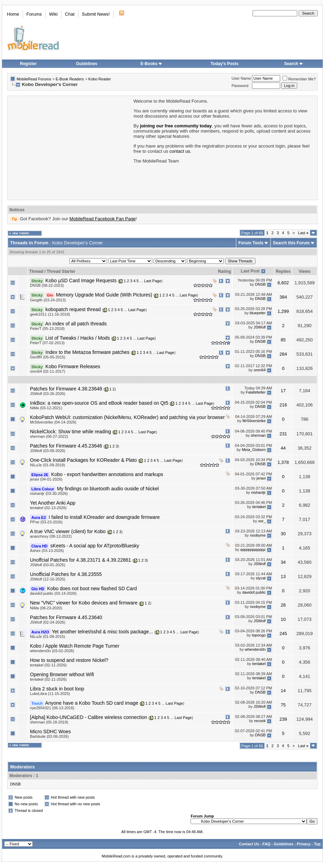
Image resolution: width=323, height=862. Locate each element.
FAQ (266, 844)
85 (283, 339)
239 (283, 719)
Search (293, 63)
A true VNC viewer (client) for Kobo (68, 531)
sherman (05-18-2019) (49, 722)
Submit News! (96, 14)
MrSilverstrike (254, 421)
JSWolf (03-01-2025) (47, 565)
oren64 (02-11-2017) (47, 371)
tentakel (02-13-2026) (48, 508)
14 (283, 690)
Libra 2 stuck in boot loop (57, 688)
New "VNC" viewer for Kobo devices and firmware (84, 603)
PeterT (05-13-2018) (47, 328)
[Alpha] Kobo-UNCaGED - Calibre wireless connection (88, 717)
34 (283, 562)
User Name (241, 78)
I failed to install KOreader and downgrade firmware (104, 517)
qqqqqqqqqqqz (253, 549)
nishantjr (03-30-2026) (49, 493)
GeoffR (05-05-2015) (47, 357)
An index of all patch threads (76, 323)
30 (283, 533)
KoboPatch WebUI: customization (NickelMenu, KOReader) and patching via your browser (127, 417)
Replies (283, 271)
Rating (224, 271)
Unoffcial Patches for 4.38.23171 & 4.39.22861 (80, 560)
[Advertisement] (70, 147)
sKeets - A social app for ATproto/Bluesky (94, 545)
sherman (258, 435)
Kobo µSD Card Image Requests (80, 280)
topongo (259, 635)
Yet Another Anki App (52, 503)
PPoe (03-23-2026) (46, 522)
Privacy (303, 844)
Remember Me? (299, 79)
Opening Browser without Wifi (62, 674)
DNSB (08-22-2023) (47, 285)
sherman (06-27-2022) (49, 436)
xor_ (262, 521)
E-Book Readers (70, 79)
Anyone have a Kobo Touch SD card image (91, 703)
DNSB (260, 284)
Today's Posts (224, 63)
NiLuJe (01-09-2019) (47, 465)
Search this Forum (291, 242)
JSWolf (260, 327)
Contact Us (249, 844)
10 (283, 619)
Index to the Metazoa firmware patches (87, 352)
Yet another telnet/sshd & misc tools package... (102, 631)
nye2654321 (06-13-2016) (52, 708)
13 (283, 576)
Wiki (53, 14)
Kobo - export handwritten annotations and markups (107, 474)
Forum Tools (250, 242)
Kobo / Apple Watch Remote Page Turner (74, 646)
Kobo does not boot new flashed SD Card (92, 588)
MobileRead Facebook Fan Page (102, 218)
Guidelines (86, 63)
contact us (179, 151)
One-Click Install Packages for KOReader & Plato (83, 460)
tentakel (259, 507)
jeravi (261, 478)
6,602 (283, 282)
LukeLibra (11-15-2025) (50, 693)
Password (240, 86)
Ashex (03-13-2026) (47, 550)
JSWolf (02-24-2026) (47, 622)
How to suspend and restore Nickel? (69, 660)
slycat (261, 578)
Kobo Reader (100, 79)
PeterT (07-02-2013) (47, 343)
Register (28, 63)
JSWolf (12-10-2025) (47, 579)
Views (304, 271)
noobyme (258, 535)
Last (303, 233)
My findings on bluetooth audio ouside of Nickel (108, 488)
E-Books (151, 63)
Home (13, 14)
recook (260, 721)
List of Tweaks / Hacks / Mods (77, 338)
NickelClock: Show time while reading (70, 431)
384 (283, 297)
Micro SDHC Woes (50, 731)
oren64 (260, 370)
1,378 (283, 462)
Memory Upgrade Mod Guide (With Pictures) (104, 295)
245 (283, 633)
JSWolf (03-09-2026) (47, 451)
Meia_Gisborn (254, 450)
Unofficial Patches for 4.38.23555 (66, 574)
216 (283, 405)
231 (283, 433)
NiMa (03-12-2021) (46, 408)
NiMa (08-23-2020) (46, 608)
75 (283, 704)
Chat (69, 14)
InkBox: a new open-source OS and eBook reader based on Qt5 (99, 403)
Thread (36, 271)
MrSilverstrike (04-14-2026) (53, 422)
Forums (34, 14)
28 (283, 605)
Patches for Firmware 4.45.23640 (66, 617)
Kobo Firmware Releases (72, 366)
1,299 (283, 311)
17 (283, 390)
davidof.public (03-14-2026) (53, 593)
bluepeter (258, 313)
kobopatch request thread (73, 309)
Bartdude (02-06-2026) (49, 736)
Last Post (250, 271)
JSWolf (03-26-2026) (47, 394)
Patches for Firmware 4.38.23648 (66, 389)
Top (317, 844)
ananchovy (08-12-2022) (51, 536)
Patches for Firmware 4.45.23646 (66, 446)
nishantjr (258, 492)
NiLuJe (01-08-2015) (47, 636)
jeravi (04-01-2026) (46, 479)
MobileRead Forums (34, 79)
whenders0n (255, 650)
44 (283, 448)
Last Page (152, 281)
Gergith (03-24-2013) (48, 300)
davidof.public (254, 592)
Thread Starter (61, 271)
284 (283, 354)
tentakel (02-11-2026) (48, 665)
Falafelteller (256, 392)
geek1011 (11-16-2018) (50, 314)
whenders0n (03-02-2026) (52, 651)
